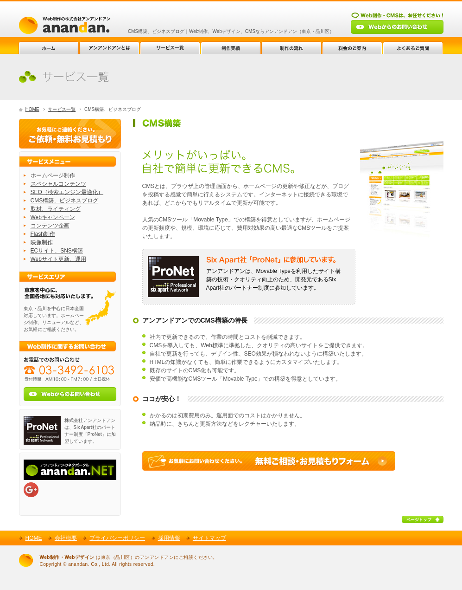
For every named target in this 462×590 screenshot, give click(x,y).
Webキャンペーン (53, 217)
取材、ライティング (56, 209)
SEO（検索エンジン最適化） (67, 192)
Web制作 (64, 25)
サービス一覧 (62, 109)
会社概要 (66, 538)
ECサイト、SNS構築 (57, 250)
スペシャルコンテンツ (58, 184)
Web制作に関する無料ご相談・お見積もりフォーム (268, 461)
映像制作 (42, 242)
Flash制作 (43, 234)
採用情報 (169, 538)
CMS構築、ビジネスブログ (65, 200)
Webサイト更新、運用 (58, 259)
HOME (32, 109)
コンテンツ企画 (50, 225)
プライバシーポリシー (117, 538)
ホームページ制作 (53, 175)
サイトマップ (209, 538)
